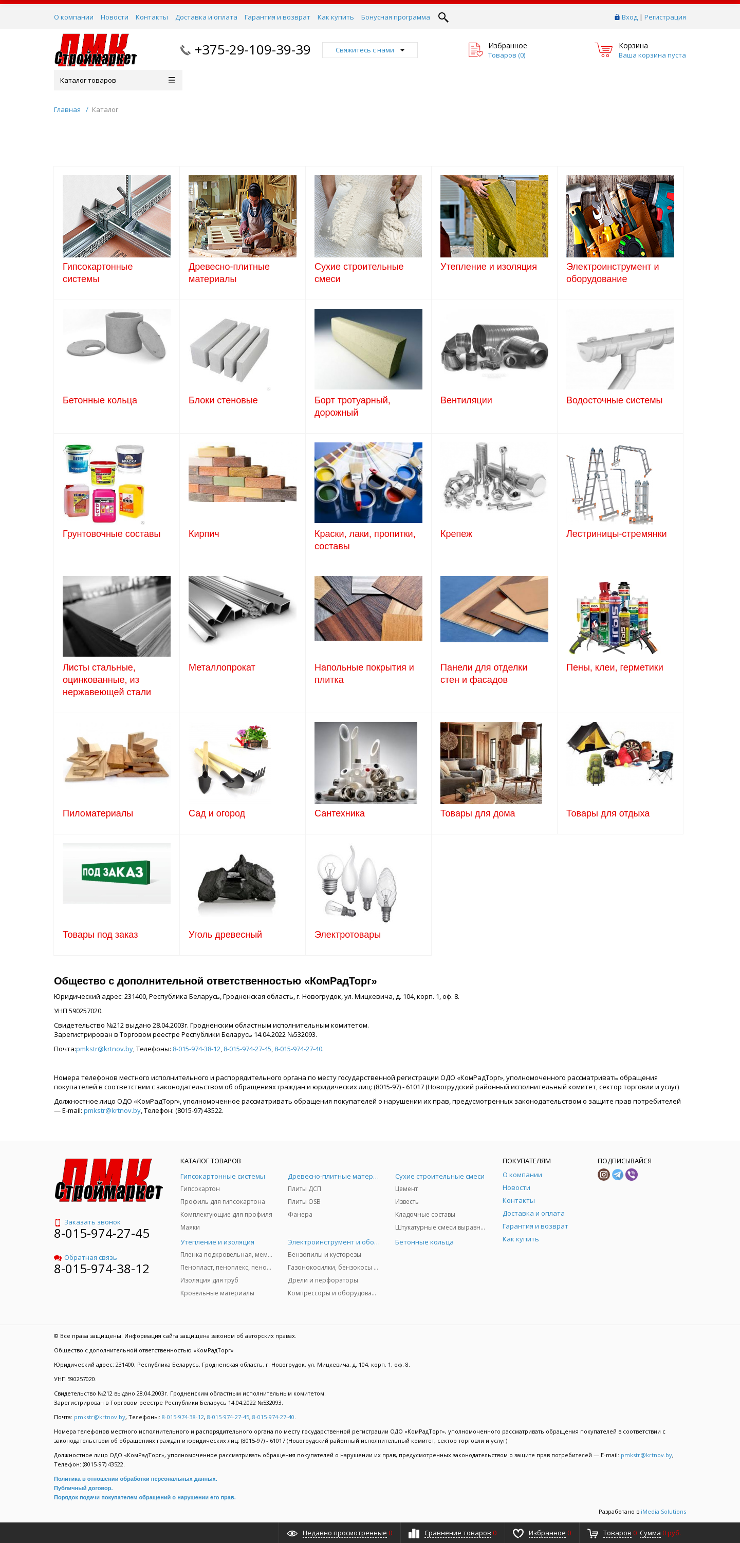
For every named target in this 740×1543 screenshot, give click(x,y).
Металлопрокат (222, 667)
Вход (630, 17)
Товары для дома (477, 813)
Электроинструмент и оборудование (612, 273)
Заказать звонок (87, 1221)
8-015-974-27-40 (298, 1048)
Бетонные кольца (100, 400)
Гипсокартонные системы (98, 273)
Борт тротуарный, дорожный (352, 406)
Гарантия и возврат (277, 17)
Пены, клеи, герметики (614, 667)
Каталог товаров (117, 80)
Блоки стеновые (223, 400)
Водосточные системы (614, 400)
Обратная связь (85, 1257)
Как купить (336, 17)
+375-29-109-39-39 (253, 49)
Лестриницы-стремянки (616, 534)
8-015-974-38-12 (196, 1048)
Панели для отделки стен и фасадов (483, 673)
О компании (74, 17)
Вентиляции (466, 400)
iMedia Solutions (663, 1511)
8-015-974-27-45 (247, 1048)
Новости (114, 17)
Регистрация (665, 17)
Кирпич (204, 534)
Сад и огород (217, 813)
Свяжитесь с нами (370, 49)
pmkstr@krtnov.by (104, 1048)
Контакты (152, 17)
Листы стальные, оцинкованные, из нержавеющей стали (107, 679)
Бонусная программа (395, 17)
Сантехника (339, 813)
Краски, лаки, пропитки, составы (365, 540)
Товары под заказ (100, 934)
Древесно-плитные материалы (229, 273)
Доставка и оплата (206, 17)
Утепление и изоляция (488, 267)
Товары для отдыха (608, 813)
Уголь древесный (225, 934)
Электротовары (347, 934)
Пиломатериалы (98, 813)
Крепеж (456, 534)
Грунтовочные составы (112, 534)
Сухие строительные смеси (359, 273)
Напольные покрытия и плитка (364, 673)
